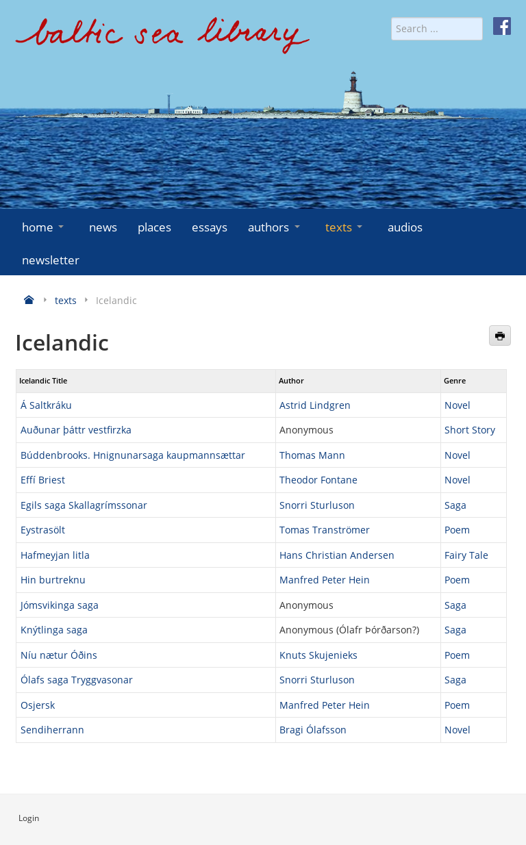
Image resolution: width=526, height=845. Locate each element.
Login (28, 818)
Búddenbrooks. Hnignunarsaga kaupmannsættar (133, 455)
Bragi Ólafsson (313, 729)
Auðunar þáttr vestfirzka (76, 429)
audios (405, 227)
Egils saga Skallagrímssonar (84, 505)
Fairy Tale (466, 555)
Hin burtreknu (53, 579)
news (103, 227)
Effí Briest (43, 479)
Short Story (469, 429)
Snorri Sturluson (317, 505)
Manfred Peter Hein (324, 579)
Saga (455, 505)
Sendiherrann (52, 729)
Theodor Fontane (318, 479)
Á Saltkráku (46, 405)
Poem (457, 529)
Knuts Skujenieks (318, 654)
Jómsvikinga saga (60, 604)
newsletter (50, 260)
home (44, 227)
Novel (457, 405)
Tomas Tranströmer (324, 529)
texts (345, 227)
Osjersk (38, 704)
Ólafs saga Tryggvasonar (77, 679)
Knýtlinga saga (54, 629)
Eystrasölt (43, 529)
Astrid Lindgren (315, 405)
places (154, 227)
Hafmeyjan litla (55, 555)
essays (209, 227)
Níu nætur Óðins (59, 654)
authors (275, 227)
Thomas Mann (312, 455)
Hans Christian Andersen (336, 555)
